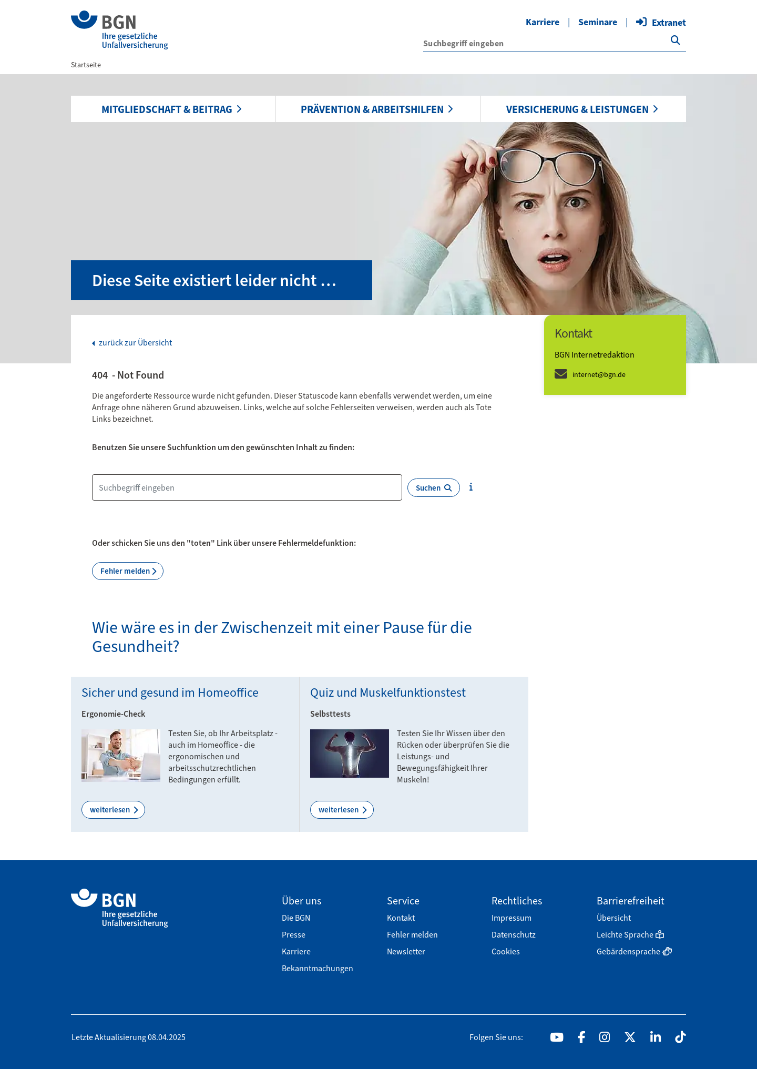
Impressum (511, 917)
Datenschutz (514, 934)
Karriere (542, 22)
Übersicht (614, 917)
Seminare (597, 22)
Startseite (86, 65)
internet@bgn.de (599, 375)
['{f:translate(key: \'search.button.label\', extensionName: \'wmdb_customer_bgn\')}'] (675, 40)
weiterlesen (110, 810)
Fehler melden (125, 571)
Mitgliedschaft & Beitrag (166, 109)
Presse (293, 934)
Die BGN (296, 917)
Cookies (506, 951)
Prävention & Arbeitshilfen (372, 109)
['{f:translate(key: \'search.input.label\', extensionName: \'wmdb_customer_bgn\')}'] (554, 43)
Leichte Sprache (630, 934)
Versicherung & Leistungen (577, 109)
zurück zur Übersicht (134, 343)
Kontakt (401, 917)
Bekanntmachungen (317, 968)
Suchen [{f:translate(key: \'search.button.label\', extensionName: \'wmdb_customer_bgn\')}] (434, 488)
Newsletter (406, 951)
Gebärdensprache (634, 951)
